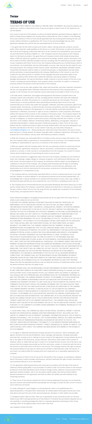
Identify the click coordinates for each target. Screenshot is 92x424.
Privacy (64, 419)
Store (70, 5)
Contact (63, 5)
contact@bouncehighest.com (20, 130)
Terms (58, 419)
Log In (86, 5)
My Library (77, 5)
